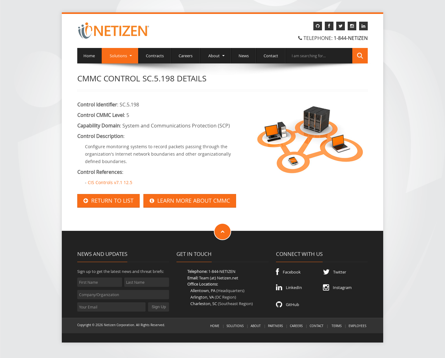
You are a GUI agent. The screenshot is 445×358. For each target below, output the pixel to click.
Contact (271, 55)
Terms (336, 326)
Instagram (337, 287)
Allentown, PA (202, 290)
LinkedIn (289, 287)
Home (89, 55)
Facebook (288, 272)
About (215, 55)
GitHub (287, 304)
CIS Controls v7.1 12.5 (110, 182)
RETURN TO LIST (108, 200)
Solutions (120, 55)
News (244, 55)
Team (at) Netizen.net (218, 278)
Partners (275, 326)
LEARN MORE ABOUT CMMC (190, 200)
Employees (357, 326)
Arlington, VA (202, 297)
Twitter (334, 272)
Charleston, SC (203, 303)
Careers (185, 55)
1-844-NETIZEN (351, 38)
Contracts (155, 55)
